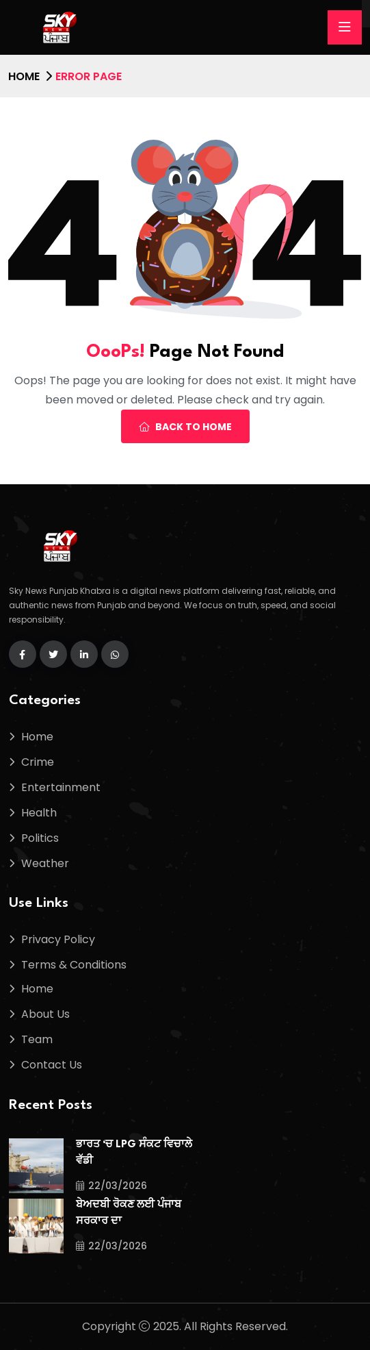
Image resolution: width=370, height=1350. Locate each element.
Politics (40, 838)
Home (24, 76)
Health (39, 812)
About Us (45, 1014)
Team (37, 1039)
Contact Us (51, 1065)
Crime (37, 762)
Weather (45, 863)
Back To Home (185, 427)
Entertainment (61, 787)
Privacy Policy (58, 939)
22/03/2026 (111, 1185)
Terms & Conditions (74, 965)
